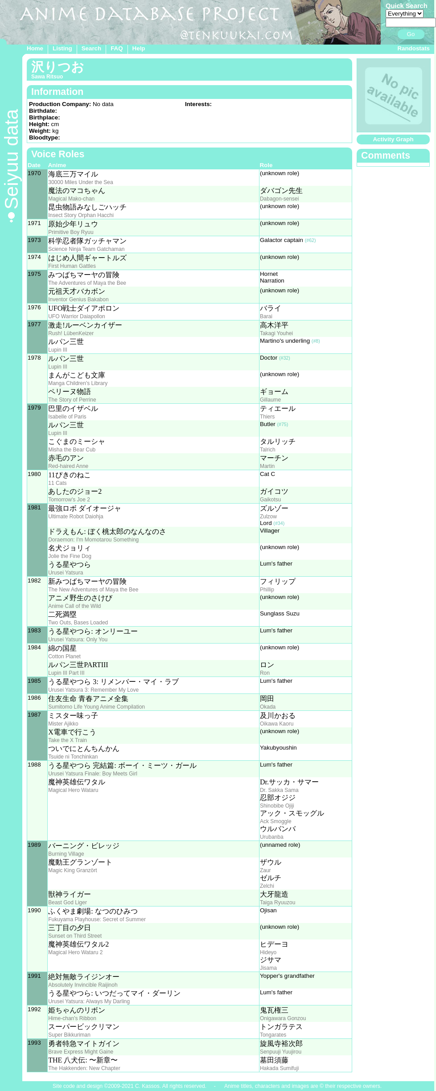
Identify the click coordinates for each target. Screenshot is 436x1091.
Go (411, 34)
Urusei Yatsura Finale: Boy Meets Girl (92, 774)
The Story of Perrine (72, 400)
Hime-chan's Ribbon (72, 1018)
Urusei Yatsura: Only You (77, 639)
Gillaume (270, 400)
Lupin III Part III (66, 673)
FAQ (117, 48)
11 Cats (57, 483)
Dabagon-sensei (279, 199)
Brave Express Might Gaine (80, 1052)
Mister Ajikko (63, 724)
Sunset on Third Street (75, 936)
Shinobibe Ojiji (277, 806)
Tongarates (273, 1035)
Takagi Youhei (276, 333)
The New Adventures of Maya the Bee (93, 590)
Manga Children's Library (77, 383)
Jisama (268, 968)
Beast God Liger (67, 902)
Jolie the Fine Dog (69, 556)
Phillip (267, 590)
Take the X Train (67, 740)
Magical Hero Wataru (73, 790)
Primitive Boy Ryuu (70, 232)
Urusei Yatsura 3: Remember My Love (93, 690)
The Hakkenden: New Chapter (84, 1068)
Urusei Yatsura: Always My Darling (89, 1001)
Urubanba (272, 837)
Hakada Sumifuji (279, 1068)
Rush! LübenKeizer (71, 333)
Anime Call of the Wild (74, 606)
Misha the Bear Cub (71, 450)
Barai (266, 316)
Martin (267, 466)
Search (91, 48)
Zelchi (267, 886)
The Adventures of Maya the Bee (87, 283)
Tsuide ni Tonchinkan (73, 757)
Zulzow (268, 516)
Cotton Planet (64, 656)
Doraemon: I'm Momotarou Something (93, 540)
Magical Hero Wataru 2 (75, 952)
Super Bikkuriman (69, 1035)
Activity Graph (393, 139)
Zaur (265, 870)
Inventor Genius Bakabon (78, 299)
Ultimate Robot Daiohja (75, 516)
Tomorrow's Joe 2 (69, 499)
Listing (62, 48)
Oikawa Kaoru (276, 724)
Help (138, 48)
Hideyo (268, 952)
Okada (268, 707)
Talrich (268, 450)
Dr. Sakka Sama (279, 790)
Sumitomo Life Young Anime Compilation (96, 707)
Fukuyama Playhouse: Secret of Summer (97, 919)
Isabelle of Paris (67, 417)
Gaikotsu (270, 499)
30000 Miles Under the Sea (80, 182)
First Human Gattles (72, 266)
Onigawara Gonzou (283, 1018)
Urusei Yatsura (65, 573)
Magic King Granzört (72, 870)
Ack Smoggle (276, 821)
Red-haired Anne (68, 466)
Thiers (267, 417)
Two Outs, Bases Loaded (78, 622)
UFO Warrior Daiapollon (76, 316)
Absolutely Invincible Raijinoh (82, 985)
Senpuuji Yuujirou (280, 1052)
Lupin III (57, 350)
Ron (265, 673)
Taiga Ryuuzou (277, 902)
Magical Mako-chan (71, 199)
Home (35, 48)
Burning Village (66, 854)
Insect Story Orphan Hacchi (81, 215)
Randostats (413, 48)
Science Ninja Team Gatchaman (86, 249)
